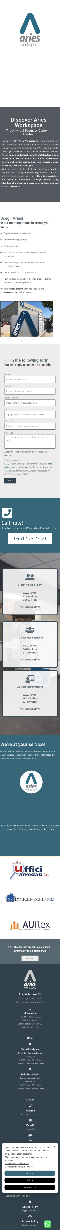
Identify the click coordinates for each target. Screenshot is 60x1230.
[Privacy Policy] (30, 1216)
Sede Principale (30, 1049)
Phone (7, 421)
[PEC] (30, 1135)
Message (8, 432)
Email (7, 409)
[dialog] (30, 1168)
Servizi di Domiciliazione (18, 1195)
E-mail (30, 1125)
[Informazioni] (30, 1008)
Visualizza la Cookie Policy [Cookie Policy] (17, 1163)
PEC (30, 1140)
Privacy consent (11, 460)
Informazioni (30, 1013)
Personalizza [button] (30, 1187)
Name (7, 374)
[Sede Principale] (30, 1044)
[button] (3, 319)
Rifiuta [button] (30, 1180)
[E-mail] (30, 1120)
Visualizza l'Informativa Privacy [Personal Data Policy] (18, 1167)
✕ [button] (54, 1146)
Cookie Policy (30, 1207)
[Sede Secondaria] (30, 1069)
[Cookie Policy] (30, 1201)
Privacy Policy (30, 1221)
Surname (8, 386)
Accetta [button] (29, 1173)
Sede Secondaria (30, 1074)
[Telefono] (30, 1105)
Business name (11, 397)
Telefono (30, 1111)
